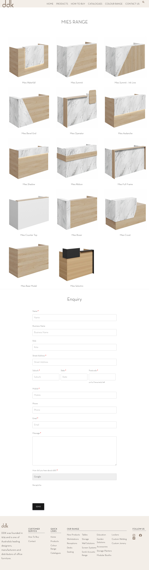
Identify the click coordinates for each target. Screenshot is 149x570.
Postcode (93, 371)
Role (34, 341)
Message (36, 433)
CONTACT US (132, 4)
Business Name (38, 326)
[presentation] (54, 494)
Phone (35, 404)
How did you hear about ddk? (45, 471)
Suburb (36, 371)
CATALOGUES (95, 4)
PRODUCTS (62, 4)
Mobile (35, 389)
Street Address (39, 356)
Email (35, 418)
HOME (50, 4)
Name (35, 311)
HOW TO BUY (78, 4)
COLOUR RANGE (113, 4)
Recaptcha (36, 485)
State (63, 371)
